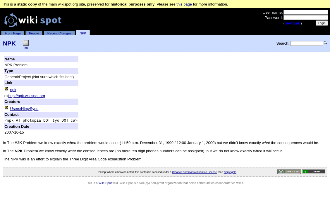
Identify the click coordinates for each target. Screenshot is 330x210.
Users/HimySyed (21, 108)
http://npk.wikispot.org (24, 96)
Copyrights (230, 173)
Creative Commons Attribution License (194, 173)
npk (10, 90)
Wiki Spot (105, 184)
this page (184, 4)
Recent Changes (59, 33)
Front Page (12, 33)
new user (292, 23)
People (34, 33)
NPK (83, 33)
